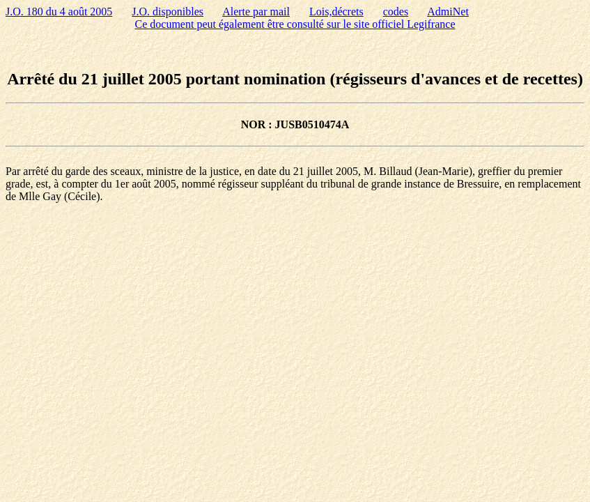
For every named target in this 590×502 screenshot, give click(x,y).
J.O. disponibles (167, 11)
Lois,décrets (336, 11)
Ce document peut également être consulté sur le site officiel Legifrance (295, 24)
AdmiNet (448, 11)
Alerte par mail (256, 11)
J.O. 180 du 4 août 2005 (59, 11)
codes (395, 11)
